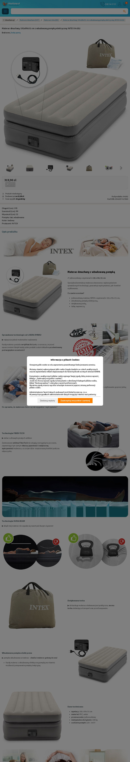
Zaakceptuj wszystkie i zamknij (75, 400)
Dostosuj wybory (47, 400)
